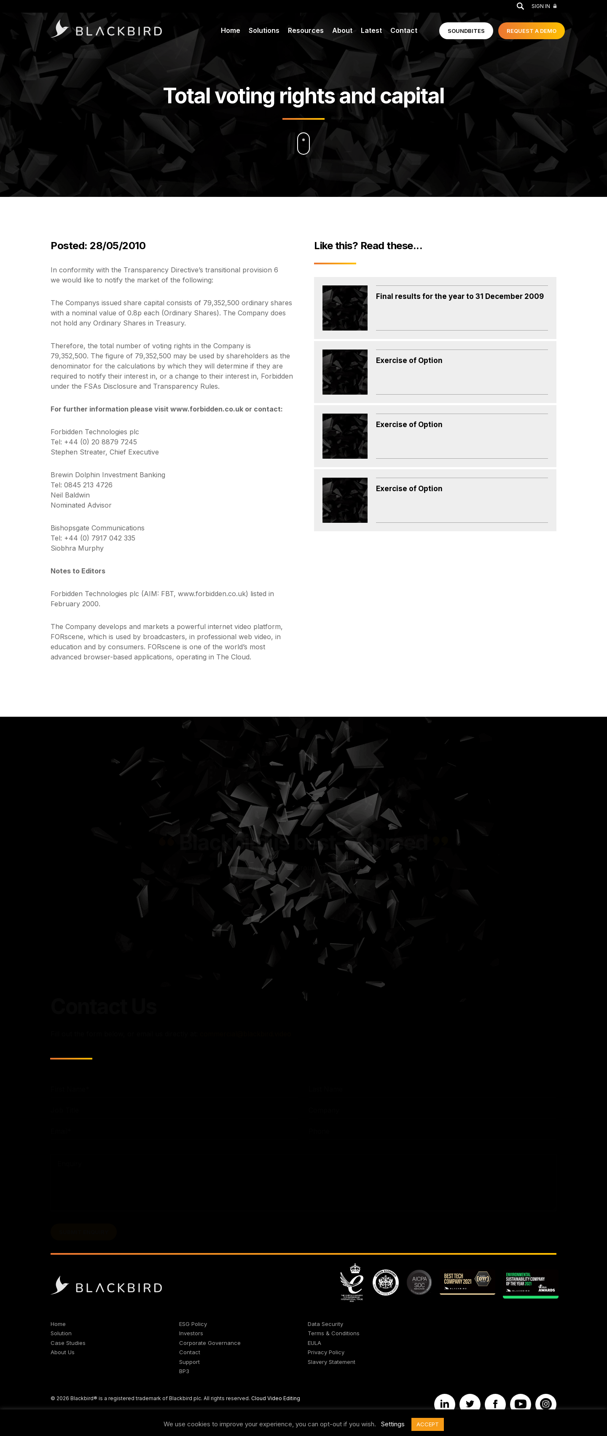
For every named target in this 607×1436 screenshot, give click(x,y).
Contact (403, 30)
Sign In (544, 6)
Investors (191, 1333)
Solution (61, 1333)
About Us (63, 1352)
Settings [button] (393, 1424)
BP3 (184, 1371)
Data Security (325, 1323)
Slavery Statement (331, 1361)
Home (230, 30)
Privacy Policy (326, 1352)
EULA (314, 1342)
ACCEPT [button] (427, 1424)
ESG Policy (193, 1323)
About (342, 30)
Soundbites (466, 30)
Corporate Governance (210, 1342)
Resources (306, 30)
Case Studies (68, 1342)
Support (189, 1361)
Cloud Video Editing (275, 1398)
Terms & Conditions (334, 1333)
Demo (531, 30)
